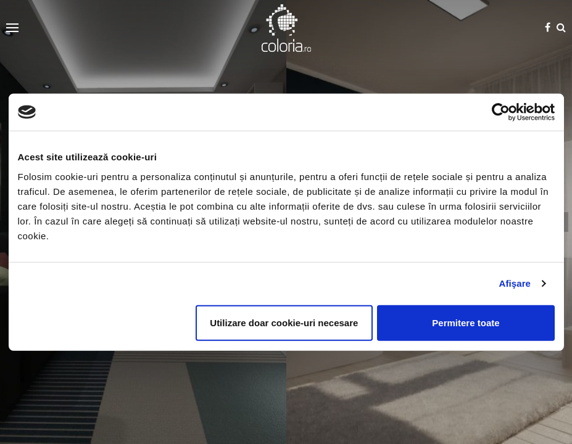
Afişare (515, 283)
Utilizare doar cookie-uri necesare (284, 322)
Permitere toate (465, 322)
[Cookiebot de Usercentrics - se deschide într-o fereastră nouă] (501, 112)
